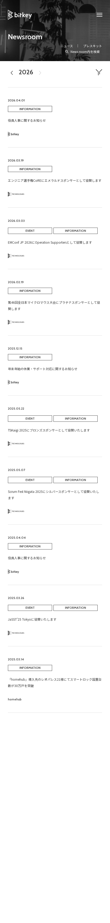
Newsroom (25, 36)
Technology (16, 194)
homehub (15, 703)
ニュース (67, 45)
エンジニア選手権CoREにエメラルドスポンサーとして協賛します (54, 180)
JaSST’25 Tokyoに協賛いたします (32, 623)
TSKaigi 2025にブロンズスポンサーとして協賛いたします (49, 433)
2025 (12, 76)
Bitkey (13, 134)
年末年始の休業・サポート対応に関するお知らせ (42, 372)
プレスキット (92, 45)
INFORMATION (30, 109)
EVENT (30, 234)
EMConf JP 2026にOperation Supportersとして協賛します (50, 246)
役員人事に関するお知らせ (27, 120)
